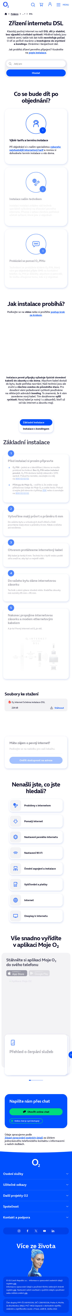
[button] (50, 4)
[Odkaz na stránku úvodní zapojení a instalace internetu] (36, 868)
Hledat (36, 73)
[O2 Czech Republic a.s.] (6, 5)
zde (14, 1283)
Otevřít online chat (36, 1112)
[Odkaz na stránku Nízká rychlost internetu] (36, 821)
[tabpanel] (36, 581)
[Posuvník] (36, 1080)
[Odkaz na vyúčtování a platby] (36, 884)
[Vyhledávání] (33, 4)
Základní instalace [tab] (33, 422)
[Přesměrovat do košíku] (41, 4)
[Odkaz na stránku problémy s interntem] (36, 805)
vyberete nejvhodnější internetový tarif (35, 148)
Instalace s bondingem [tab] (36, 428)
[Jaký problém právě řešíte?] (36, 63)
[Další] (68, 1054)
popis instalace (37, 52)
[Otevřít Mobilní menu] (61, 4)
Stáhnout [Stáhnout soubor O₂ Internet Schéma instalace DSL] (57, 707)
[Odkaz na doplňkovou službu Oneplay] (36, 916)
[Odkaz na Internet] (36, 900)
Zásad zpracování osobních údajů (24, 1137)
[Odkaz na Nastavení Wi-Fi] (36, 852)
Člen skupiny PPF (13, 1302)
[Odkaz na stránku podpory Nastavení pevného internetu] (36, 837)
